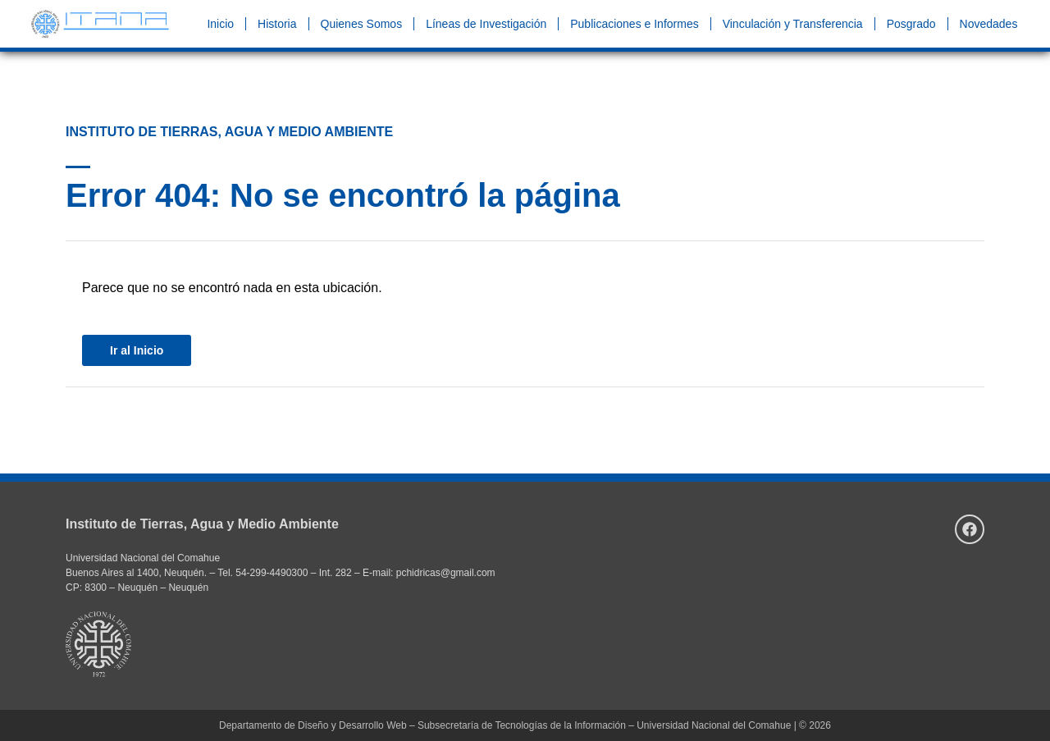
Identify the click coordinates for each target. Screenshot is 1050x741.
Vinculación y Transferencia (793, 23)
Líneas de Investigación (486, 23)
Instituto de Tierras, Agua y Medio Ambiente (202, 524)
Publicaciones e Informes (634, 23)
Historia (277, 23)
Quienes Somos (362, 23)
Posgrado (911, 23)
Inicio (220, 23)
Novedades (989, 23)
